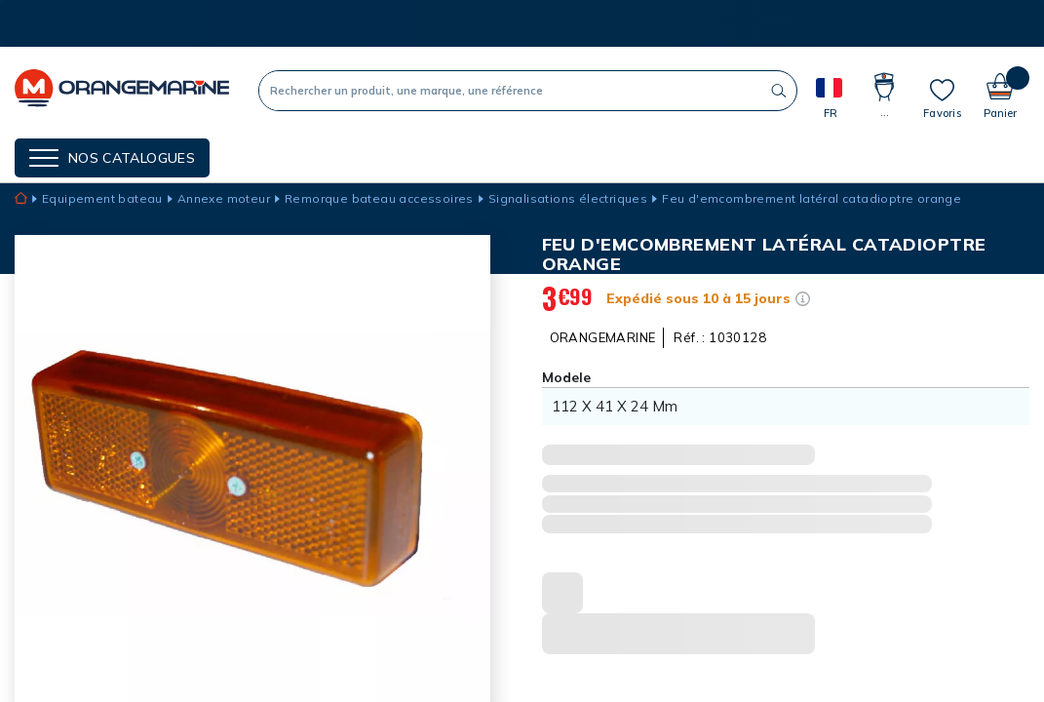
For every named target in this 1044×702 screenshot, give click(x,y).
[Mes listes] (942, 98)
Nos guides (399, 156)
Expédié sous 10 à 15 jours (698, 298)
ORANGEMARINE (603, 337)
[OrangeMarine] (122, 90)
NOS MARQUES (288, 156)
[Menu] (112, 157)
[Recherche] (510, 90)
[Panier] (1000, 90)
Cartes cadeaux (520, 156)
